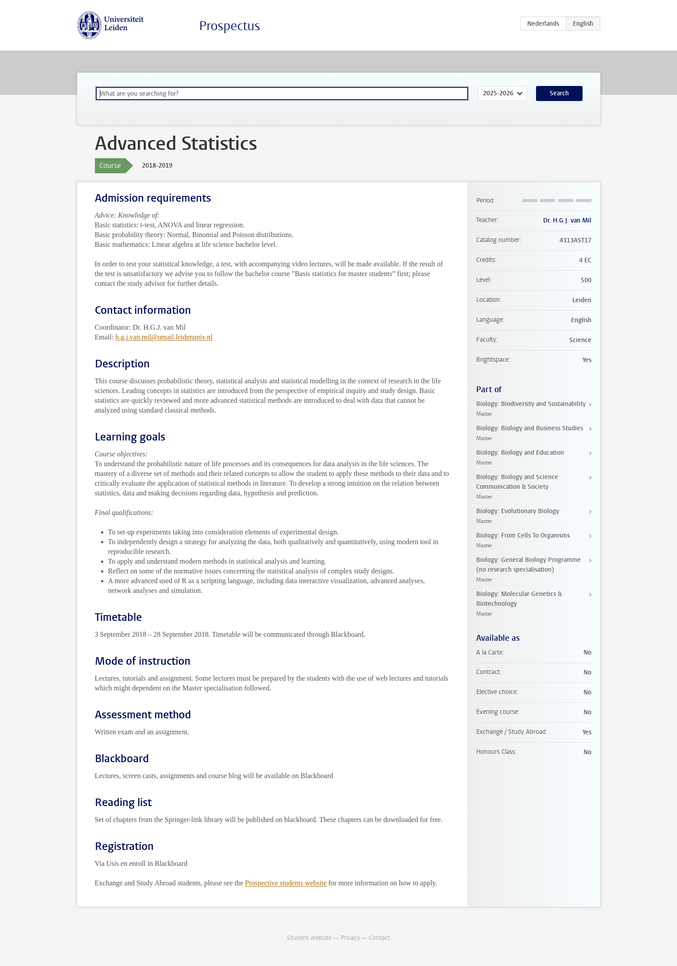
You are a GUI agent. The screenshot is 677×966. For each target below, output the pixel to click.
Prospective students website (286, 883)
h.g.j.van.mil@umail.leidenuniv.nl (163, 337)
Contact (379, 938)
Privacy (350, 938)
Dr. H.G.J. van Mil (567, 220)
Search (559, 93)
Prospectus (229, 26)
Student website (309, 938)
